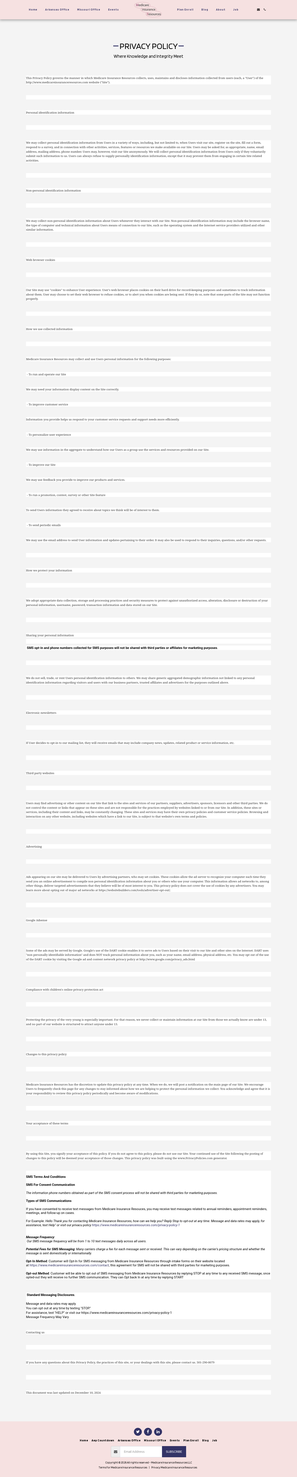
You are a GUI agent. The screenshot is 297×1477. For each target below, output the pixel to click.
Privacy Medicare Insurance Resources (174, 1467)
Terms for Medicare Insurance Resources (122, 1467)
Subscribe (174, 1451)
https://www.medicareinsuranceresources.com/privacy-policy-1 (136, 1225)
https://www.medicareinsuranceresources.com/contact (69, 1265)
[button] (246, 9)
